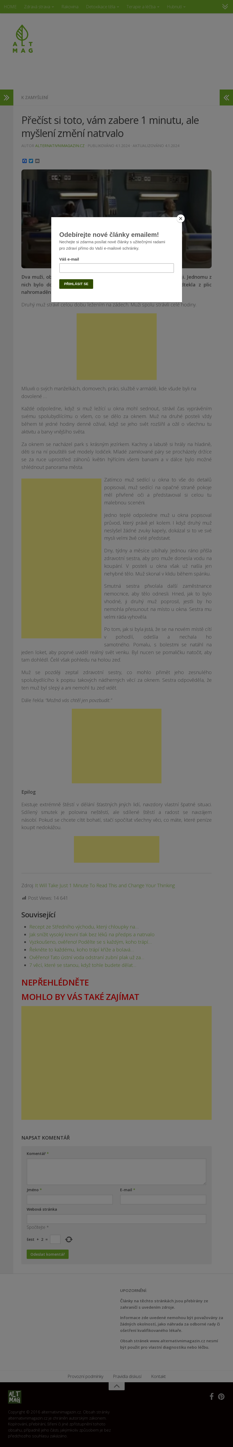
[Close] (181, 218)
